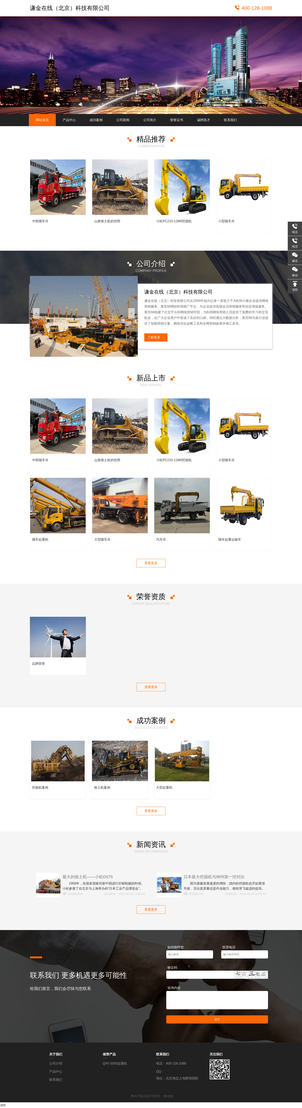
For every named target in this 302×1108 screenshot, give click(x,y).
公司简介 (149, 120)
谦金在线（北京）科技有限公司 (70, 8)
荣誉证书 (176, 120)
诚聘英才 (203, 120)
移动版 (168, 1096)
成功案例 (96, 120)
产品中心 (69, 120)
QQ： (160, 1071)
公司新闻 (122, 120)
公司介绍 (55, 1063)
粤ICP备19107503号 (146, 1096)
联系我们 (230, 120)
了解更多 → (155, 337)
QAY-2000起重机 (115, 1063)
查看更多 (151, 563)
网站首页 (42, 120)
